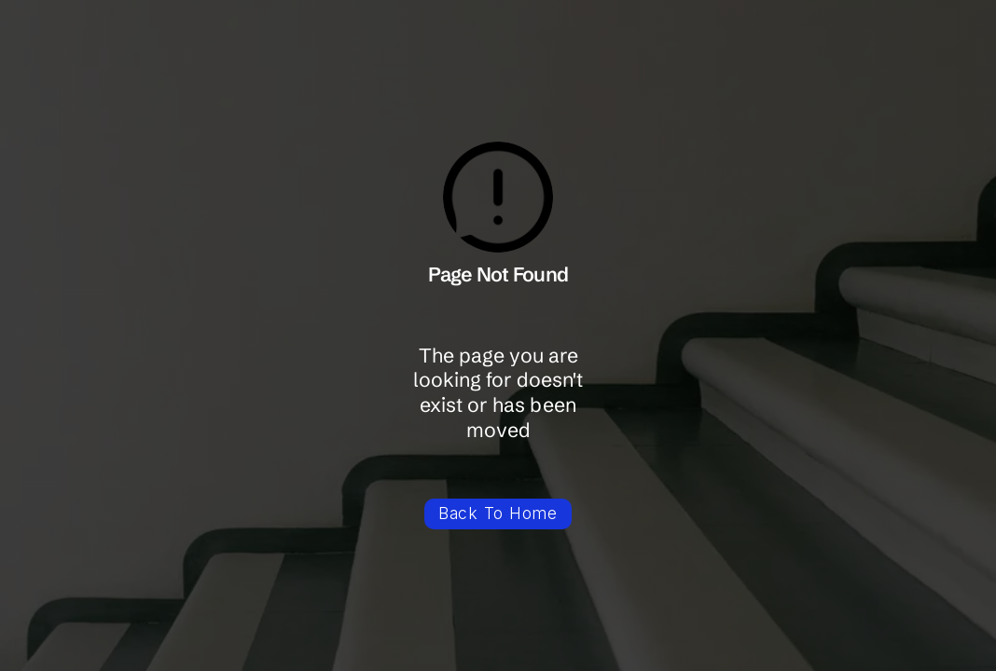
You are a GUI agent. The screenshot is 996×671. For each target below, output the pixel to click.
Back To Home (498, 513)
